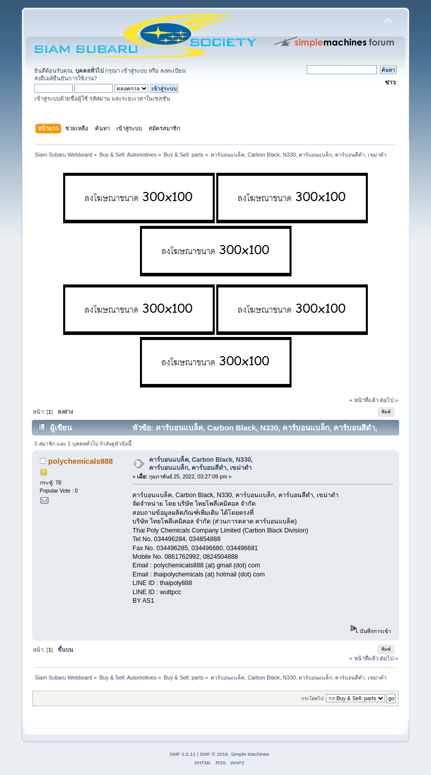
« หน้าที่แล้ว (363, 400)
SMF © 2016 (214, 754)
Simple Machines (250, 754)
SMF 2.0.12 (182, 754)
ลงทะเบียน (173, 71)
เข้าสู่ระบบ (134, 71)
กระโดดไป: (313, 698)
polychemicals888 (80, 461)
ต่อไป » (389, 400)
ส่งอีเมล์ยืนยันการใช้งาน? (65, 78)
